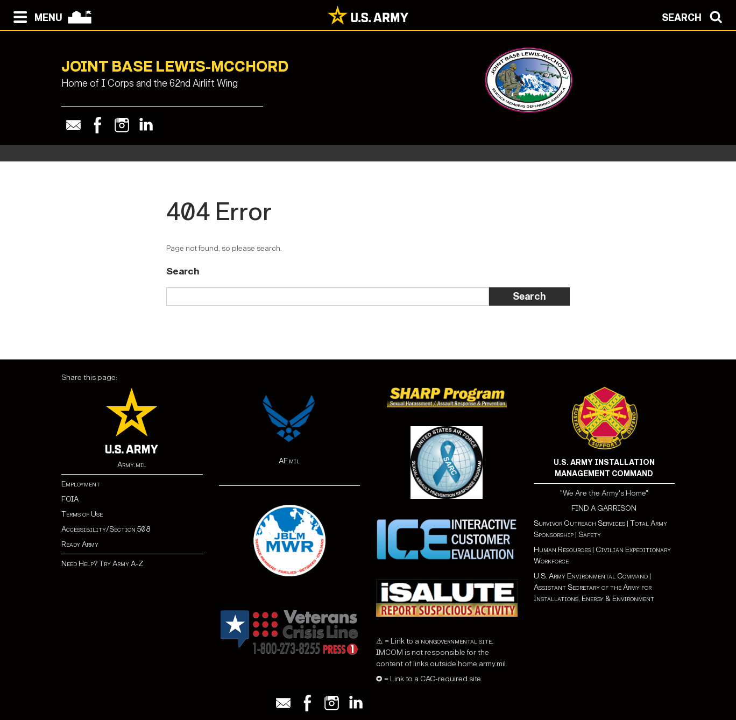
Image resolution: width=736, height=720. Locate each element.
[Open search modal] (695, 16)
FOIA (70, 499)
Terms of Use (82, 514)
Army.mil (131, 464)
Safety (589, 534)
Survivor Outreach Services (579, 523)
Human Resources (562, 549)
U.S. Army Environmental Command (591, 576)
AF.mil (289, 460)
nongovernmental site (455, 641)
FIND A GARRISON (603, 508)
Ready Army (79, 544)
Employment (80, 484)
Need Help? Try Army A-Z (102, 563)
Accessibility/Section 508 (105, 529)
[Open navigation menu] (35, 16)
